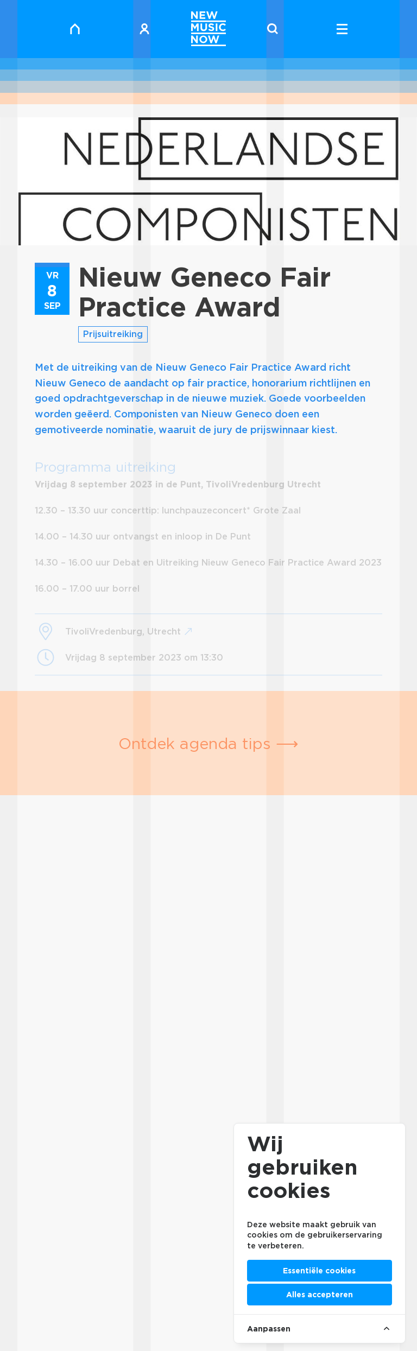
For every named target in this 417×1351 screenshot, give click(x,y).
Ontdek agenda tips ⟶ (208, 743)
